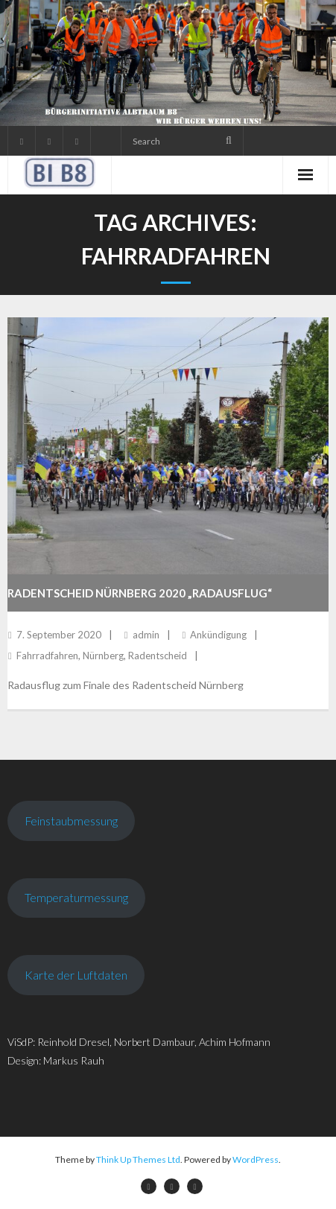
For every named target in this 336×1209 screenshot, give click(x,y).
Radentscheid (157, 655)
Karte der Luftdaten (76, 975)
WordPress (255, 1159)
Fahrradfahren (47, 655)
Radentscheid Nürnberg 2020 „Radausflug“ (139, 593)
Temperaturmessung (76, 897)
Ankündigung (218, 635)
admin (146, 635)
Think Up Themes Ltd (138, 1159)
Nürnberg (103, 655)
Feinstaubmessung (71, 820)
